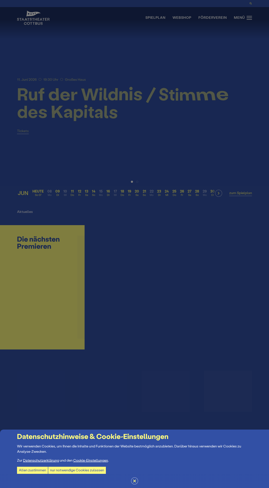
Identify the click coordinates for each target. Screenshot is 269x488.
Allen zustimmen (32, 470)
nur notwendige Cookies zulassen (77, 470)
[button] (134, 244)
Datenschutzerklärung (41, 460)
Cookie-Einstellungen (90, 460)
